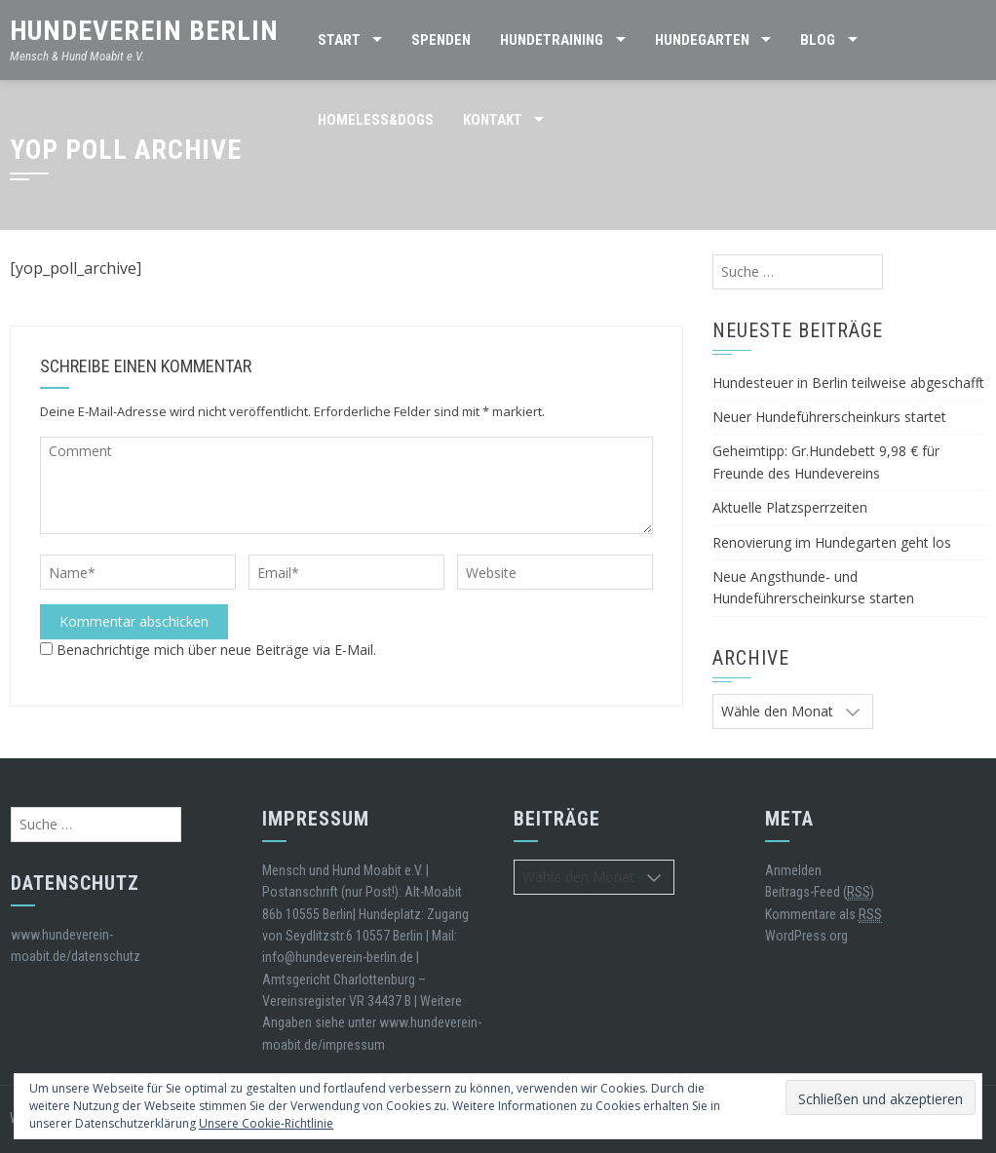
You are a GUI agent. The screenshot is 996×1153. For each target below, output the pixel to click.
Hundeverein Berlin (144, 31)
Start (339, 40)
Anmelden (793, 870)
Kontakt (492, 120)
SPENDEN (441, 40)
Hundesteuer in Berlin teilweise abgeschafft (848, 382)
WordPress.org (806, 935)
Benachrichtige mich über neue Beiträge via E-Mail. (216, 649)
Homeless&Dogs (376, 120)
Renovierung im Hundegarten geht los (831, 542)
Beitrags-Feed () (819, 892)
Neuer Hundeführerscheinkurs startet (829, 416)
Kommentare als (823, 914)
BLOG (817, 40)
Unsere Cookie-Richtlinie (266, 1123)
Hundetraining (551, 40)
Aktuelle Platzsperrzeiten (789, 507)
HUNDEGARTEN (702, 40)
